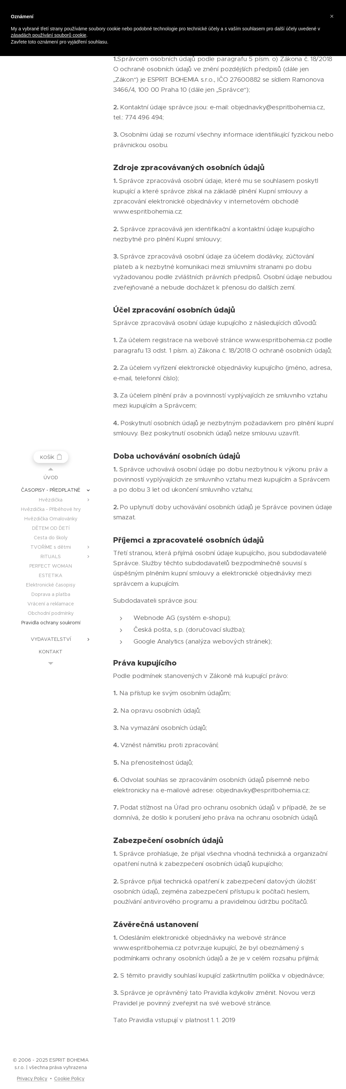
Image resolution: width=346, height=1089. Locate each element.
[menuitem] (50, 478)
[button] (331, 16)
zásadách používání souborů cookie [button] (48, 35)
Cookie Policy (69, 1079)
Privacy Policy (32, 1079)
